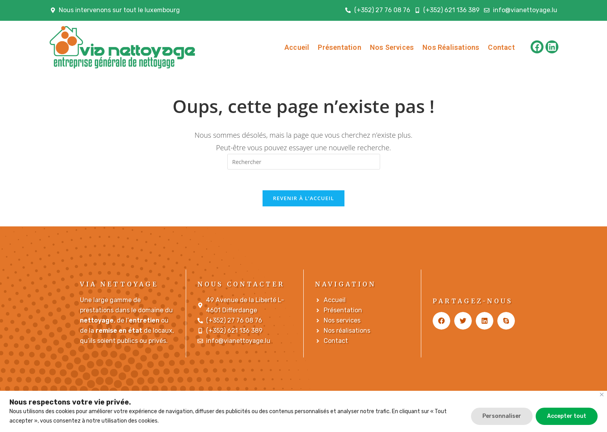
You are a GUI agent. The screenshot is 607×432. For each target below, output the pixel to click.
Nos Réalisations (450, 47)
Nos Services (392, 47)
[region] (303, 411)
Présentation (339, 47)
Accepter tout (566, 416)
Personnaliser (501, 416)
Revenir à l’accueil (303, 201)
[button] (441, 324)
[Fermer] (601, 394)
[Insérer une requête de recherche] (303, 162)
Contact (501, 47)
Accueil (296, 47)
